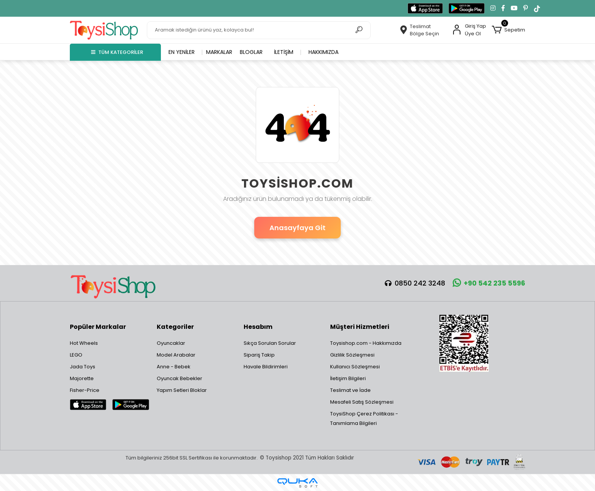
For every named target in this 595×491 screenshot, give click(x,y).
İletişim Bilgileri (348, 378)
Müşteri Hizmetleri (359, 326)
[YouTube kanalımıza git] (514, 8)
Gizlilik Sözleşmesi (352, 354)
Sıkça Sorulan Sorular (270, 343)
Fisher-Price (84, 390)
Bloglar (251, 52)
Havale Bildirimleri (266, 366)
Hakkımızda (323, 52)
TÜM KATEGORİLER (117, 52)
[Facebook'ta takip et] (503, 8)
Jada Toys (82, 366)
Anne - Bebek (173, 366)
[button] (508, 30)
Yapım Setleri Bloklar (182, 390)
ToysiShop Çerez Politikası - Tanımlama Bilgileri (364, 418)
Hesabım (258, 326)
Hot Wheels (84, 343)
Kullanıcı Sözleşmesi (355, 366)
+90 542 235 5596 (489, 283)
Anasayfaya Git (297, 227)
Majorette (82, 378)
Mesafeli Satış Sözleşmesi (362, 402)
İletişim (283, 52)
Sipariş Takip (259, 354)
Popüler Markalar (98, 326)
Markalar (219, 52)
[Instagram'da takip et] (493, 8)
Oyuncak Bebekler (179, 378)
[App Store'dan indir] (425, 8)
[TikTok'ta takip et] (537, 8)
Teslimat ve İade (350, 390)
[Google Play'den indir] (467, 8)
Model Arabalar (176, 354)
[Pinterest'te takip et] (525, 8)
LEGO (76, 354)
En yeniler (181, 52)
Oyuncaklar (171, 343)
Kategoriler (175, 326)
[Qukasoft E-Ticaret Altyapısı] (297, 483)
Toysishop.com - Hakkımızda (365, 343)
